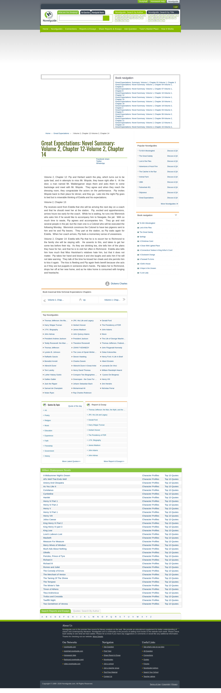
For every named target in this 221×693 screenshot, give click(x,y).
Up (84, 300)
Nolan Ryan (49, 398)
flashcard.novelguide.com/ (74, 664)
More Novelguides (168, 205)
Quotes (146, 664)
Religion (48, 425)
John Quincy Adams (81, 335)
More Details (98, 641)
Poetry (47, 420)
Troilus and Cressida (53, 601)
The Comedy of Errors (53, 575)
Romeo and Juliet (51, 572)
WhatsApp (100, 163)
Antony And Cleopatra (53, 487)
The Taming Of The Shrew (55, 583)
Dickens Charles (119, 283)
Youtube (44, 646)
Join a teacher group (111, 673)
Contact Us (108, 681)
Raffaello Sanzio (51, 359)
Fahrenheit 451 (145, 188)
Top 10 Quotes (172, 480)
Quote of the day (75, 411)
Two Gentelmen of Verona (55, 608)
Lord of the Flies (145, 162)
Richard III (48, 568)
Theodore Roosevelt (81, 345)
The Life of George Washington (114, 340)
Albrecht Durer (50, 369)
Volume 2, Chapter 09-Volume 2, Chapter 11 (59, 300)
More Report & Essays (113, 466)
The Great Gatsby (146, 156)
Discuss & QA (172, 151)
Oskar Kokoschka (109, 354)
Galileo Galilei (50, 383)
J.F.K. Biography (51, 330)
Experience (49, 441)
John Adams (107, 330)
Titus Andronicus (51, 597)
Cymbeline (48, 498)
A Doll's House (145, 265)
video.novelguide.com (72, 669)
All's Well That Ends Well (55, 484)
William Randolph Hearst (112, 374)
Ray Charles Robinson (82, 398)
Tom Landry (49, 374)
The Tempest (49, 586)
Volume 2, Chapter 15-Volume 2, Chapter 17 (115, 300)
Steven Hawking (79, 359)
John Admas (50, 335)
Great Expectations (61, 133)
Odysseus (143, 194)
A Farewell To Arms (147, 261)
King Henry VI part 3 (52, 531)
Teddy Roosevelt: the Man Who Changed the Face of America (57, 345)
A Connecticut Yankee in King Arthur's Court (156, 252)
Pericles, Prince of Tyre (54, 561)
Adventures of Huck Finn (148, 167)
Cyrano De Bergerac (110, 378)
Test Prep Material (110, 677)
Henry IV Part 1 (50, 506)
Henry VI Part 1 (50, 517)
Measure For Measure (53, 546)
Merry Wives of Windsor (54, 550)
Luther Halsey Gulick (53, 378)
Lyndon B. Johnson (52, 354)
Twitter (99, 161)
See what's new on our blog (153, 652)
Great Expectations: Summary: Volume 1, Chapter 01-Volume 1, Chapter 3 (145, 82)
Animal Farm (144, 178)
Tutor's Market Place (149, 29)
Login (176, 7)
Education (48, 435)
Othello (46, 557)
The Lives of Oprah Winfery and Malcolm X (86, 354)
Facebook (53, 646)
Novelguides (57, 29)
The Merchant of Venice (54, 579)
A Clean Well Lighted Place (150, 247)
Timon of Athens (50, 594)
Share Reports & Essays (110, 29)
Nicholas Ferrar (108, 393)
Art (46, 415)
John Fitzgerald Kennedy (112, 350)
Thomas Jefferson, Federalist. (114, 345)
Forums (146, 669)
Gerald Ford (106, 321)
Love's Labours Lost (52, 539)
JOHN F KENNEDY (81, 350)
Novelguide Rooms (98, 12)
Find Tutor (107, 656)
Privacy (174, 689)
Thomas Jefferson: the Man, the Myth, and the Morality (57, 321)
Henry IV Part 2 (50, 509)
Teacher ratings (149, 681)
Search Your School (150, 677)
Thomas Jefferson (52, 350)
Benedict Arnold (51, 364)
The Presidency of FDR (111, 326)
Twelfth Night (49, 605)
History (47, 461)
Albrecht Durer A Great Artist (84, 369)
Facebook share (102, 159)
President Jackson (80, 340)
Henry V (47, 513)
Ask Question (85, 12)
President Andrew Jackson (55, 340)
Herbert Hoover (79, 326)
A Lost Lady (144, 274)
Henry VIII (106, 383)
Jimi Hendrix (107, 388)
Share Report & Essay (112, 660)
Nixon (104, 335)
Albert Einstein (108, 364)
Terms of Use (155, 689)
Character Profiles (150, 480)
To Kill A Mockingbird (147, 151)
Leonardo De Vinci (109, 369)
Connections (71, 29)
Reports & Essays (87, 29)
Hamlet (46, 502)
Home (45, 29)
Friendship (49, 451)
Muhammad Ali (79, 393)
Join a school (109, 669)
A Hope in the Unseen (148, 270)
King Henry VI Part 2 (53, 528)
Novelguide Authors (150, 673)
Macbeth (47, 542)
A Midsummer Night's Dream (56, 480)
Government (49, 456)
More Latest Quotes (70, 466)
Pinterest (57, 646)
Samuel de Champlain (54, 393)
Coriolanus (48, 495)
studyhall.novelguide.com (73, 656)
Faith (46, 446)
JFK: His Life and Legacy (83, 321)
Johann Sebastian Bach (82, 388)
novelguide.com (70, 652)
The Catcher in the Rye (147, 172)
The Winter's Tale (51, 590)
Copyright (166, 689)
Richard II (47, 564)
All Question (148, 656)
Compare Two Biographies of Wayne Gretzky (86, 378)
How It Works (167, 29)
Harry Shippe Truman (53, 326)
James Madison (79, 330)
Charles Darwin (79, 364)
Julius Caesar (49, 524)
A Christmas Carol (146, 243)
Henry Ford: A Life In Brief (112, 359)
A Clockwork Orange (147, 256)
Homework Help (70, 660)
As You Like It (49, 491)
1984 (141, 183)
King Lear (47, 535)
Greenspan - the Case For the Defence (86, 383)
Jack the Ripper (51, 388)
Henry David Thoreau (81, 374)
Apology (143, 238)
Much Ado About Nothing (55, 553)
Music (47, 430)
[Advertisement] (110, 53)
